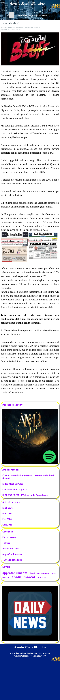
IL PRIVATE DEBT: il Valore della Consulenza (25, 495)
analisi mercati (10, 548)
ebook (32, 573)
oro (19, 30)
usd (17, 30)
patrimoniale (42, 573)
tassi (7, 30)
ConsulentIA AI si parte (14, 489)
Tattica (6, 542)
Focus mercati (9, 537)
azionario (12, 30)
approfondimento (12, 554)
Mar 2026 (7, 513)
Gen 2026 (7, 524)
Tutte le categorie (12, 559)
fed (5, 30)
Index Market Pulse (12, 483)
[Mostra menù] (11, 15)
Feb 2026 (7, 519)
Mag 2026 (7, 507)
